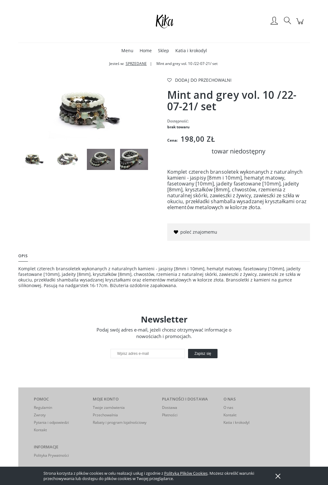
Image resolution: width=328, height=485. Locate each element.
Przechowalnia (105, 415)
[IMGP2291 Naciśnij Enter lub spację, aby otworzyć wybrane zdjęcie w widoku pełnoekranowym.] (89, 110)
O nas (228, 407)
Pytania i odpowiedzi (51, 422)
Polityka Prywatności (51, 455)
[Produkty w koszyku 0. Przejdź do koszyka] (300, 24)
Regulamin (43, 407)
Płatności (169, 415)
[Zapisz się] (202, 353)
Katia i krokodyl (236, 422)
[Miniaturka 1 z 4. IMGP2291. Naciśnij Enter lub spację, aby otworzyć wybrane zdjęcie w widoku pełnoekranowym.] (34, 159)
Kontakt (40, 429)
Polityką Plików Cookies (186, 473)
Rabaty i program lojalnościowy (119, 422)
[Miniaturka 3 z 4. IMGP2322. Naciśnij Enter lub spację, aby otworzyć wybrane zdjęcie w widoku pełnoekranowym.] (101, 159)
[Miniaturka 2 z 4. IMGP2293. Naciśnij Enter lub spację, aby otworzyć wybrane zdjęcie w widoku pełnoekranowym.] (68, 159)
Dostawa (169, 407)
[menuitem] (127, 50)
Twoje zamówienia (109, 407)
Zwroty (40, 415)
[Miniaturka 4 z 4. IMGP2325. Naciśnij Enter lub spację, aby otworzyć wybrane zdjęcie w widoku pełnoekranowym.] (134, 159)
